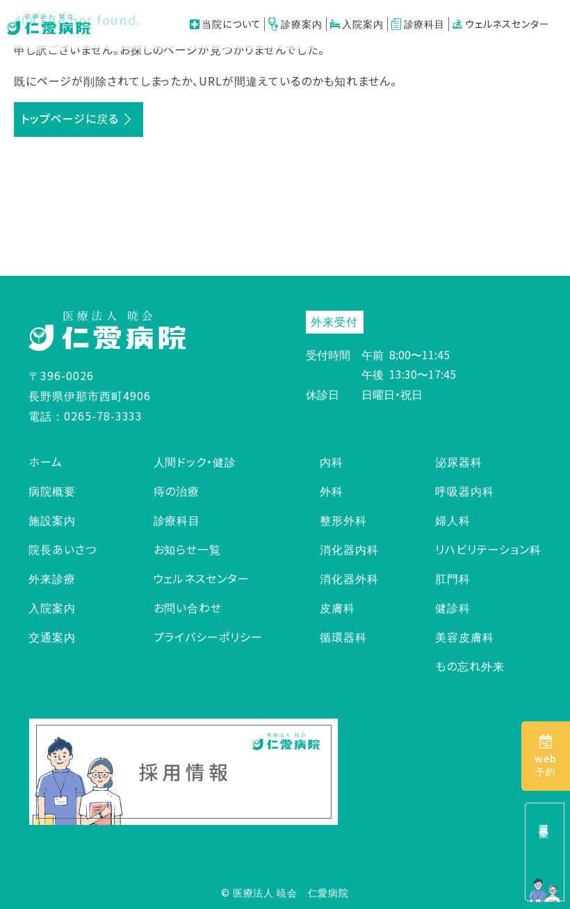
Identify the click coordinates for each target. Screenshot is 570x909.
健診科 (453, 607)
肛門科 (453, 578)
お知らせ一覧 (188, 549)
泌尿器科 (458, 461)
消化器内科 (349, 549)
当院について (225, 24)
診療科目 (418, 24)
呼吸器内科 (464, 490)
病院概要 (52, 490)
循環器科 (343, 636)
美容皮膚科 (464, 636)
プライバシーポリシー (208, 636)
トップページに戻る (70, 118)
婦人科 (453, 519)
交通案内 (52, 636)
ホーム (45, 461)
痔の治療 (177, 490)
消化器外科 (349, 578)
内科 (331, 461)
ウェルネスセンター (501, 24)
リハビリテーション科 (488, 549)
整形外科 (343, 519)
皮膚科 (337, 607)
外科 (331, 490)
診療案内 (295, 24)
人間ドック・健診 (195, 461)
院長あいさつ (62, 549)
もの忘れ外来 (470, 665)
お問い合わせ (188, 607)
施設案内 (52, 519)
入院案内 (357, 24)
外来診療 (52, 578)
